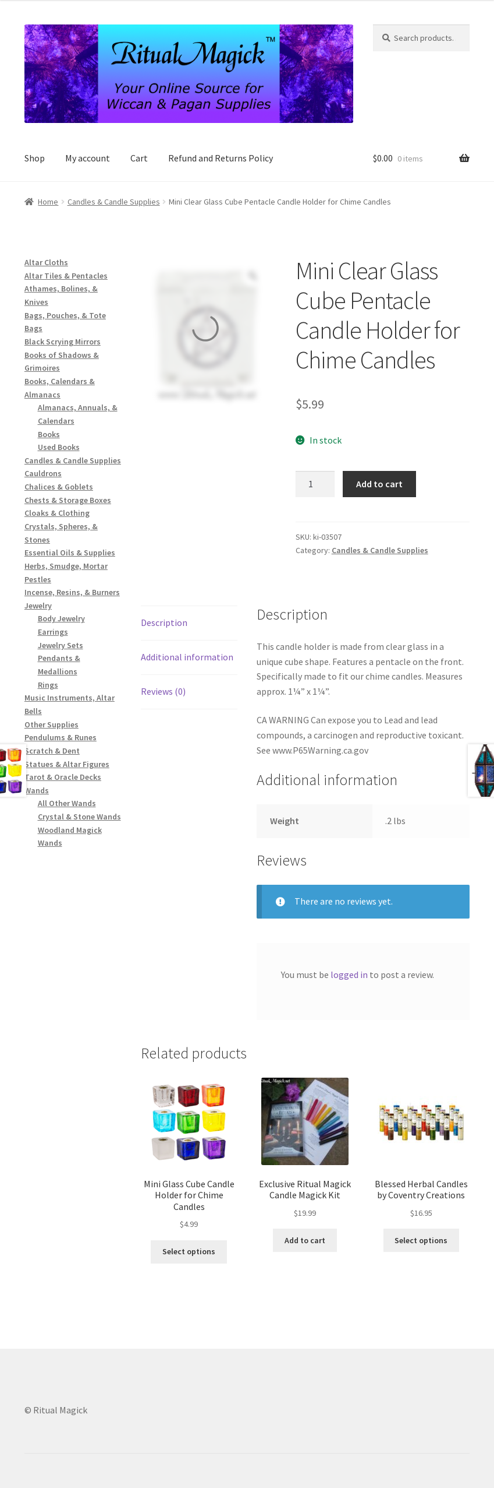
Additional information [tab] (187, 657)
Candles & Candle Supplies (113, 201)
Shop (34, 158)
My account (87, 158)
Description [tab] (164, 622)
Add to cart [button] (305, 1240)
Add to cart (379, 484)
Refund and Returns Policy (220, 158)
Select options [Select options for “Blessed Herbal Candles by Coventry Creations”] (421, 1240)
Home (48, 201)
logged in (349, 974)
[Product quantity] (315, 484)
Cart (139, 158)
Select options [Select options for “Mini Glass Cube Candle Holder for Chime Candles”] (188, 1251)
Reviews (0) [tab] (163, 691)
